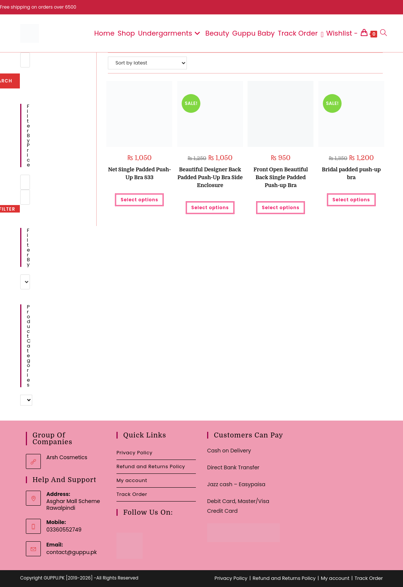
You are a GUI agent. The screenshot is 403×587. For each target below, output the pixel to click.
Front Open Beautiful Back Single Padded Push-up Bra (281, 177)
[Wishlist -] (339, 33)
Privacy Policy (134, 452)
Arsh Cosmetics (66, 457)
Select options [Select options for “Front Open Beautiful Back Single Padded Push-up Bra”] (280, 207)
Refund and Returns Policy (150, 466)
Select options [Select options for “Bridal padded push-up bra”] (351, 199)
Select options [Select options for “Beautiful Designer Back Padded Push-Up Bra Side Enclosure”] (210, 207)
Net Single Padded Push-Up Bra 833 (139, 173)
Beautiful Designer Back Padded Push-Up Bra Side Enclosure (210, 177)
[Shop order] (147, 63)
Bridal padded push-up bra (351, 173)
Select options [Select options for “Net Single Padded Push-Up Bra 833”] (139, 199)
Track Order (131, 494)
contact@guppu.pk (71, 552)
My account (131, 480)
